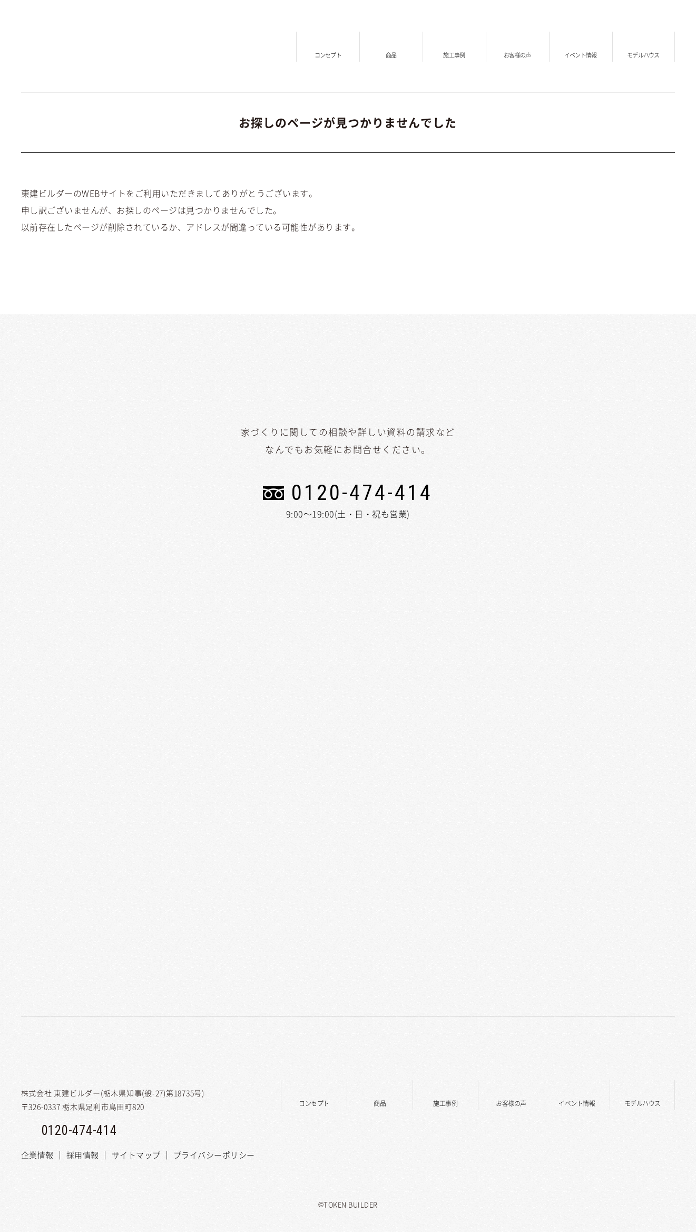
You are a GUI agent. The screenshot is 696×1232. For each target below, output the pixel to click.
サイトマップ (136, 1155)
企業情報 (37, 1155)
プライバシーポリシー (214, 1155)
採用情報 (82, 1155)
